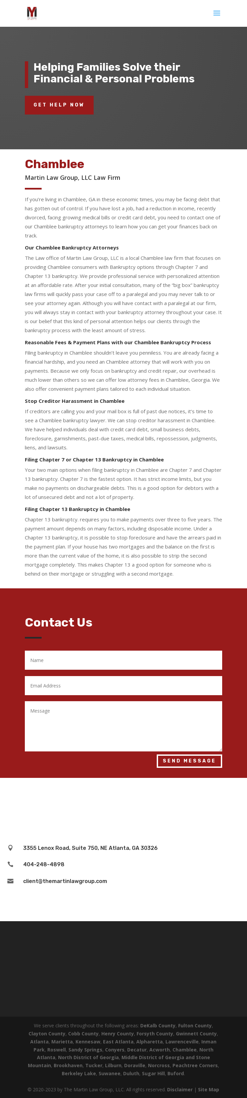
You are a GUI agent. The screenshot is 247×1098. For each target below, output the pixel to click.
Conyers (115, 1049)
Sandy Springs (85, 1049)
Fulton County (195, 1025)
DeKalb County (158, 1025)
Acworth (159, 1049)
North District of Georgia (88, 1057)
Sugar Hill (153, 1073)
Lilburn (113, 1065)
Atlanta (39, 1041)
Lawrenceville (182, 1041)
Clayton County (47, 1033)
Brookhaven (68, 1065)
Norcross (159, 1065)
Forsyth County (155, 1033)
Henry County (117, 1033)
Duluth (131, 1073)
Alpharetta (149, 1041)
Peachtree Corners (195, 1065)
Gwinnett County (196, 1033)
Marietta (62, 1041)
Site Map (208, 1089)
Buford (175, 1073)
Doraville (134, 1065)
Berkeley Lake (79, 1073)
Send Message (189, 761)
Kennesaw (88, 1041)
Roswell (56, 1049)
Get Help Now (59, 105)
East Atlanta (118, 1041)
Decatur (137, 1049)
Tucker (93, 1065)
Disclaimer (180, 1089)
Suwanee (109, 1073)
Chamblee (184, 1049)
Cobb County (83, 1033)
